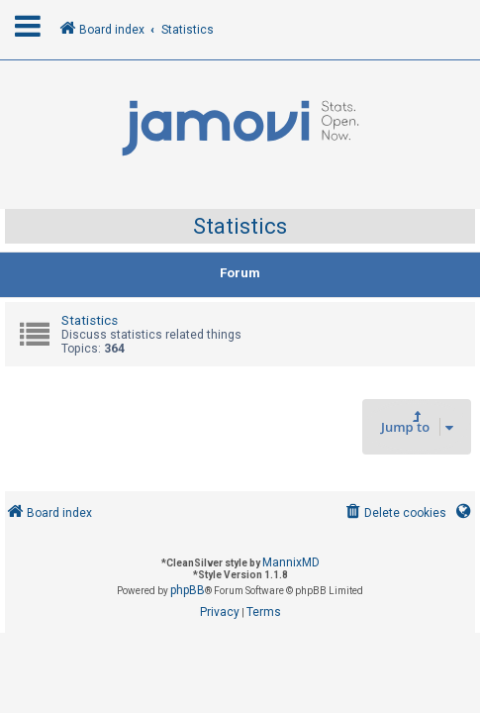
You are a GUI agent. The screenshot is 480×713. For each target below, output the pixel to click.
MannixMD (291, 562)
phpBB (187, 590)
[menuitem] (394, 513)
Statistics (240, 226)
